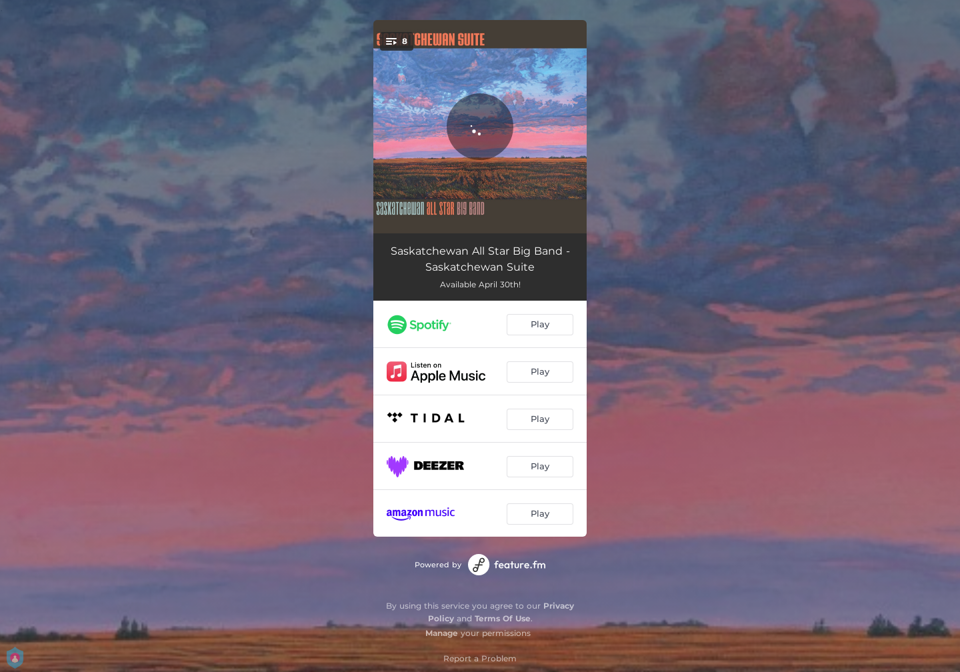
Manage (441, 633)
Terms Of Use (503, 618)
